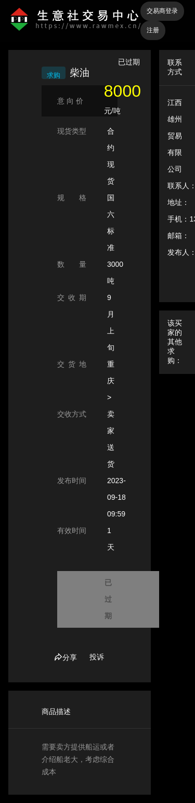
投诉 (96, 657)
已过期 (108, 599)
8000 (122, 91)
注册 (153, 30)
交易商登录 (162, 11)
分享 (65, 657)
